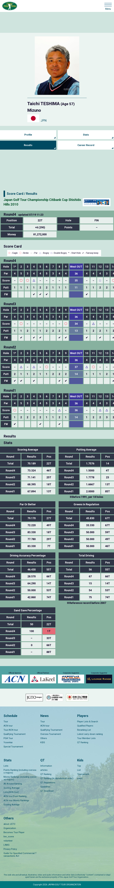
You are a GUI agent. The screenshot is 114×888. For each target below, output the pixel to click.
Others (43, 738)
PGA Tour (8, 738)
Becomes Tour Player (14, 832)
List (79, 770)
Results (28, 145)
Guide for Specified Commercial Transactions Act (20, 854)
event (80, 778)
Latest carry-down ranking (90, 734)
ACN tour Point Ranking (15, 796)
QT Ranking (82, 742)
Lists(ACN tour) (11, 792)
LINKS (7, 845)
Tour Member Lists (86, 738)
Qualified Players (85, 725)
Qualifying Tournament (15, 734)
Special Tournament (13, 746)
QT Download (46, 791)
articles (44, 770)
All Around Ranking (13, 783)
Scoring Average (12, 788)
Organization (10, 828)
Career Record (85, 145)
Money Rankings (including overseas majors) (20, 778)
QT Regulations (47, 782)
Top (79, 766)
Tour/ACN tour (11, 730)
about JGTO (9, 824)
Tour (6, 721)
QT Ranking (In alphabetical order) (56, 778)
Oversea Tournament (50, 734)
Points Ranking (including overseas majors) (20, 771)
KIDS (42, 742)
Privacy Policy (10, 849)
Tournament (83, 774)
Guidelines (45, 786)
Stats (86, 134)
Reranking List (84, 730)
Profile (28, 134)
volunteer (8, 840)
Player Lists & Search (87, 721)
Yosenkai (8, 742)
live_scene (9, 836)
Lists (6, 766)
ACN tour (8, 725)
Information (46, 766)
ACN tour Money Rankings (16, 800)
